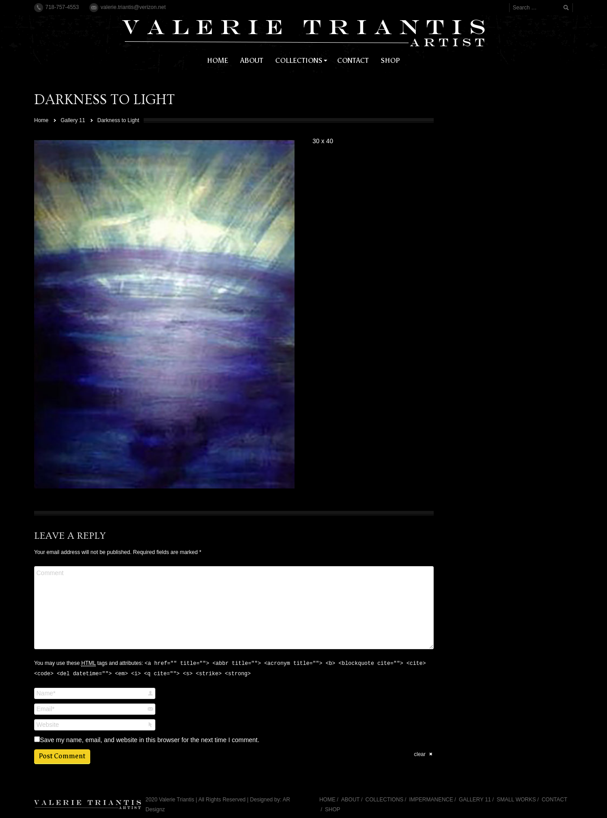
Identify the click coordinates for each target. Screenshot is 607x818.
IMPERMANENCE (431, 799)
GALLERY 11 (475, 799)
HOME (327, 799)
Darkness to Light (118, 120)
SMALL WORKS (516, 799)
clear (420, 754)
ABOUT (350, 799)
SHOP (332, 809)
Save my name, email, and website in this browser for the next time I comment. (150, 739)
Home (41, 120)
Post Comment (62, 756)
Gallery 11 (73, 120)
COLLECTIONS (384, 799)
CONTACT (554, 799)
